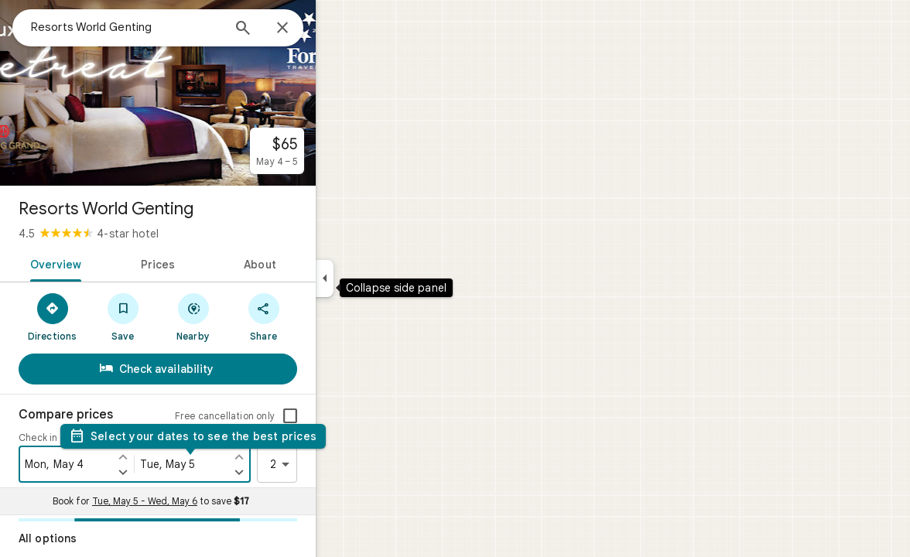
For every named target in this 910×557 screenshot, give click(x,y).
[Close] (338, 28)
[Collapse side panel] (380, 278)
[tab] (108, 263)
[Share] (319, 316)
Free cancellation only (280, 416)
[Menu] (28, 26)
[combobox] (182, 27)
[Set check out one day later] (294, 472)
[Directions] (108, 316)
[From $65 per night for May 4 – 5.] (333, 151)
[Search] (298, 29)
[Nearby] (249, 316)
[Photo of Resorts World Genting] (213, 93)
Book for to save (206, 501)
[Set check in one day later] (178, 472)
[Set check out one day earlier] (294, 456)
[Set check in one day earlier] (178, 456)
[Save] (178, 316)
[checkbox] (346, 416)
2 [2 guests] (338, 464)
